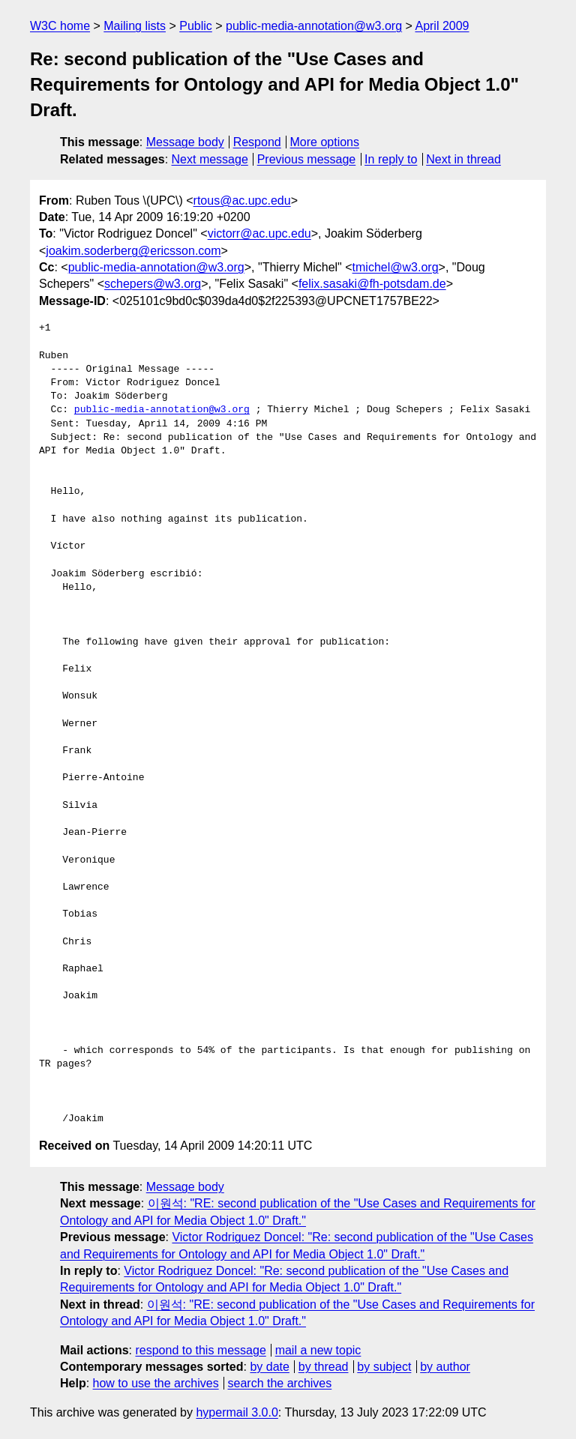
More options (325, 142)
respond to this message (200, 1350)
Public (195, 25)
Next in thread (463, 159)
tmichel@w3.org (395, 267)
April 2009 (442, 25)
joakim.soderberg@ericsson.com (133, 250)
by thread (323, 1366)
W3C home (60, 25)
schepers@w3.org (152, 283)
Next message (210, 159)
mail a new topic (318, 1350)
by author (445, 1366)
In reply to (390, 159)
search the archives (280, 1383)
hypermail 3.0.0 (237, 1412)
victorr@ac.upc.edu (259, 233)
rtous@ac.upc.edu (242, 200)
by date (269, 1366)
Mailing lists (135, 25)
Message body (185, 142)
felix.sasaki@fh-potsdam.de (372, 283)
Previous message (306, 159)
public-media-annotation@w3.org (314, 25)
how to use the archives (156, 1383)
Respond (257, 142)
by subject (384, 1366)
